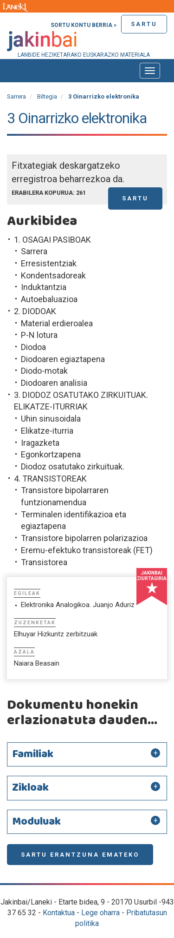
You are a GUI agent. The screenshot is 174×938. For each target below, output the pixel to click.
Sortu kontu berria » (83, 25)
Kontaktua (59, 912)
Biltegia (47, 96)
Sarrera (16, 96)
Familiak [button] (32, 754)
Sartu (144, 23)
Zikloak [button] (30, 788)
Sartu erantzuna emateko (80, 854)
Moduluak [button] (36, 822)
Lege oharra (100, 912)
